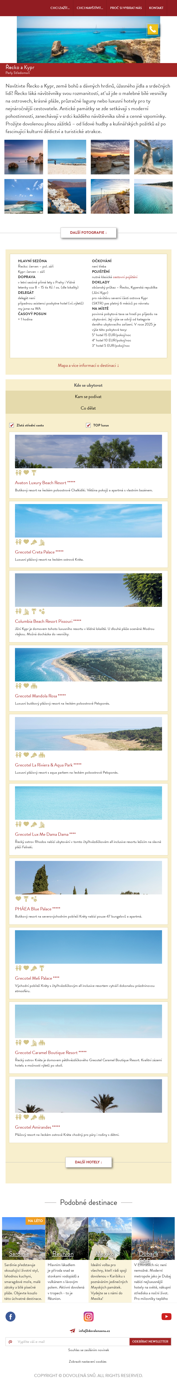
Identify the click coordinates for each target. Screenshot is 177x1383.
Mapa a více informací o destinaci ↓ (88, 365)
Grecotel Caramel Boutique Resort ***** (51, 1052)
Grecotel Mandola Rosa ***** (40, 695)
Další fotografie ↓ (88, 232)
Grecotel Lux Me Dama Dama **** (45, 834)
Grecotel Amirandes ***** (37, 1127)
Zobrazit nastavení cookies (87, 1361)
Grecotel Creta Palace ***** (39, 551)
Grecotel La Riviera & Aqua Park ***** (48, 764)
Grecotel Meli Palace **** (37, 978)
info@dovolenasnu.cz (93, 1331)
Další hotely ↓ (88, 1162)
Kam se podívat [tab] (88, 396)
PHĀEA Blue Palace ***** (37, 908)
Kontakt (156, 8)
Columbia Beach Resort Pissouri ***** (48, 621)
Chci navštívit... (90, 8)
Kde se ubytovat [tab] (88, 385)
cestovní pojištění (125, 277)
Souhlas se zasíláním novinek (88, 1350)
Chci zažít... (60, 8)
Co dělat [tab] (88, 407)
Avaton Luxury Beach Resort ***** (45, 482)
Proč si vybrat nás (126, 8)
